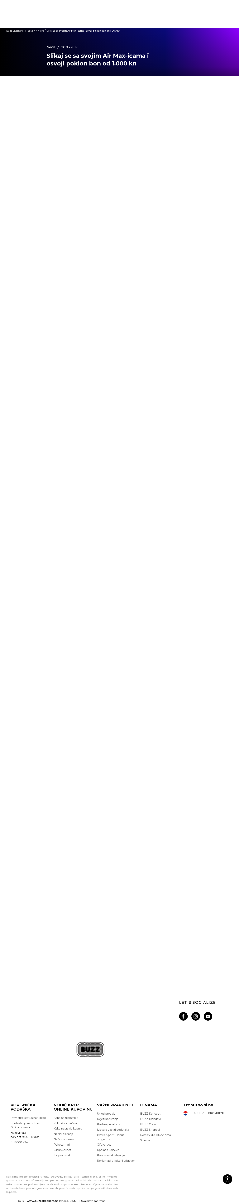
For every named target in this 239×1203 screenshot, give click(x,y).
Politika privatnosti (109, 1124)
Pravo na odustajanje (111, 1155)
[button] (227, 1179)
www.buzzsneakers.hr (42, 1201)
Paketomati (62, 1144)
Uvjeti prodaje (106, 1113)
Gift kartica (104, 1144)
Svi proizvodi (62, 1155)
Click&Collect (62, 1150)
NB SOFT (73, 1201)
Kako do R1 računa (66, 1123)
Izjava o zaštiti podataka (113, 1129)
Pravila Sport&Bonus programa (110, 1137)
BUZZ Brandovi (150, 1119)
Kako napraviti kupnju (68, 1128)
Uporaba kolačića (108, 1150)
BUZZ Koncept (150, 1113)
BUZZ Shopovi (150, 1129)
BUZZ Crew (148, 1124)
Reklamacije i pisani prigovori (116, 1160)
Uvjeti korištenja (107, 1119)
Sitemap (145, 1140)
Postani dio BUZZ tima (155, 1135)
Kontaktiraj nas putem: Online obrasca (26, 1125)
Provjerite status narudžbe (28, 1118)
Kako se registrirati (66, 1118)
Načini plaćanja (64, 1134)
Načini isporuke (64, 1139)
